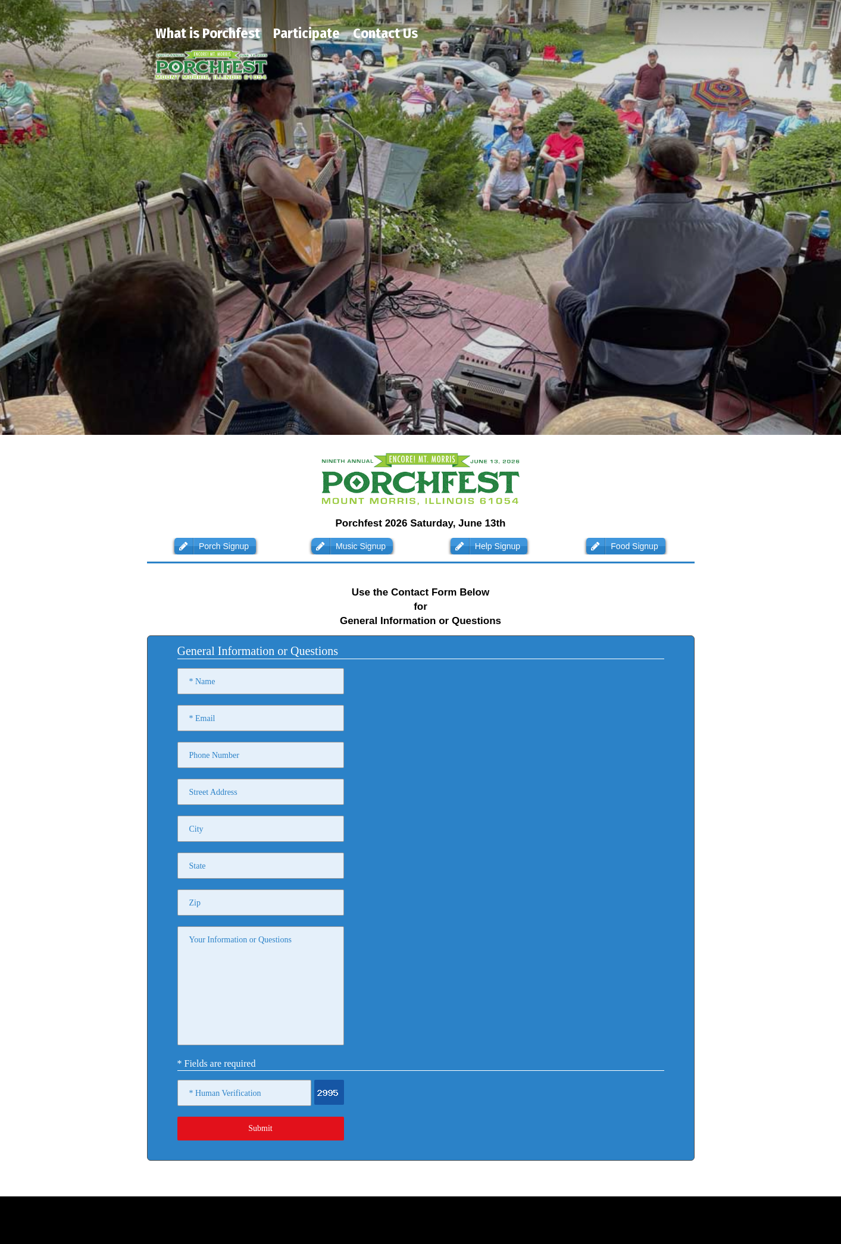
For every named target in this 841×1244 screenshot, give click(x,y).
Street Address (213, 792)
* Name (202, 681)
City (196, 829)
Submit (260, 1128)
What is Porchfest (207, 33)
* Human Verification (225, 1093)
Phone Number (214, 755)
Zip (195, 902)
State (197, 865)
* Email (202, 718)
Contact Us (385, 33)
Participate (306, 33)
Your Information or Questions (240, 939)
